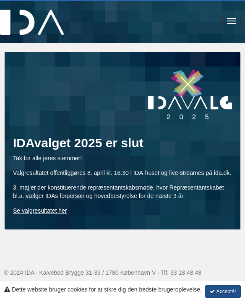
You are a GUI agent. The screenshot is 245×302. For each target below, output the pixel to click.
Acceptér (223, 291)
